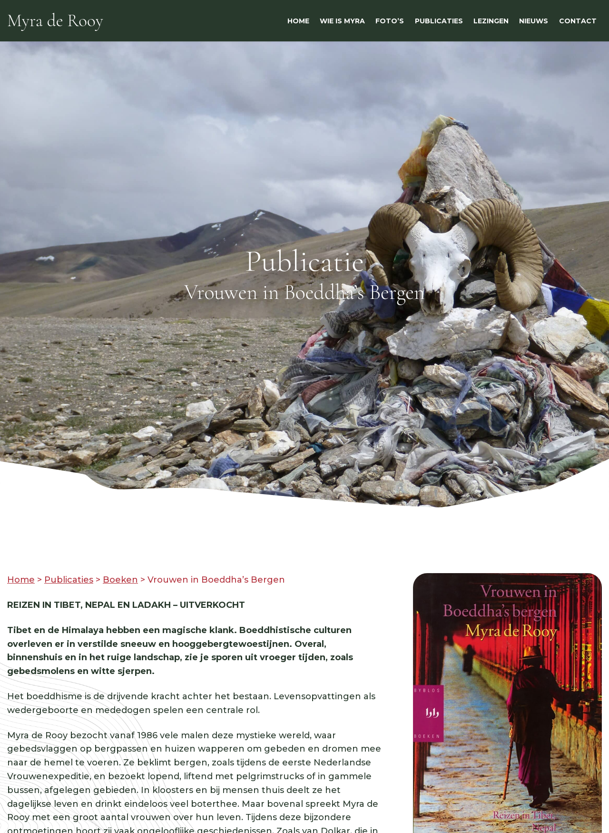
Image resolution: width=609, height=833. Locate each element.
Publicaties (68, 580)
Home (21, 580)
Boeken (120, 580)
